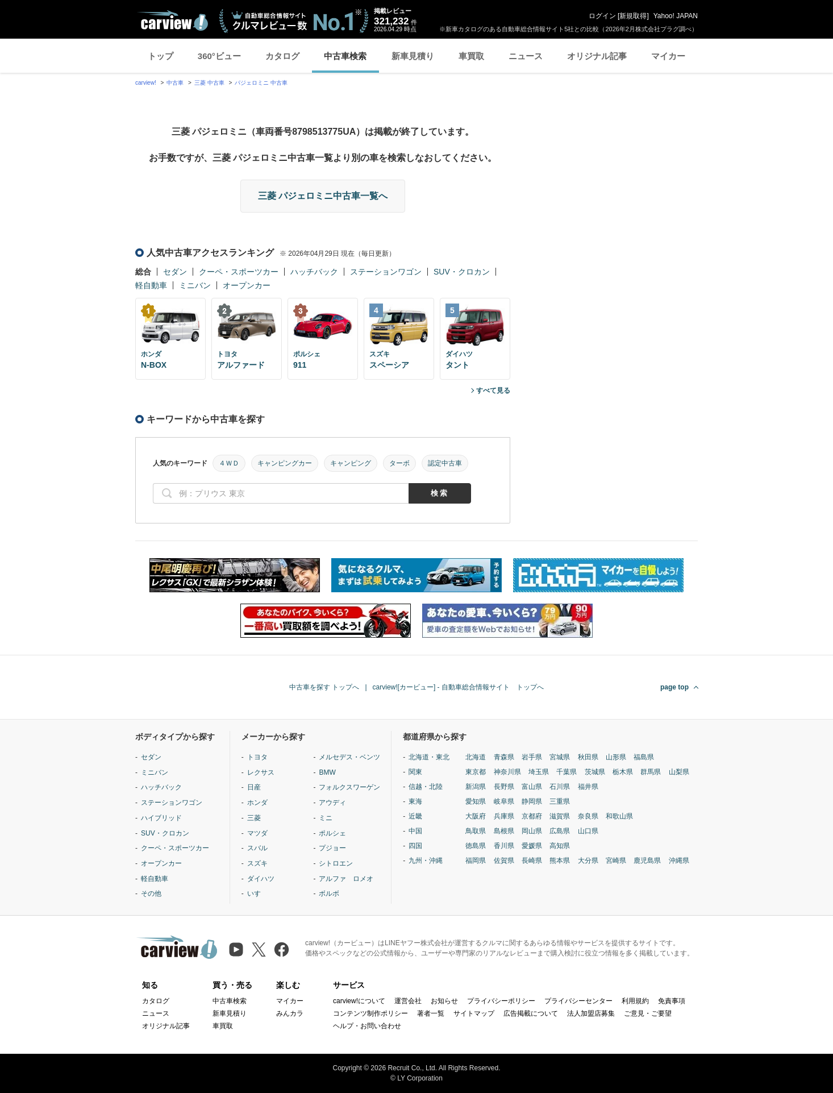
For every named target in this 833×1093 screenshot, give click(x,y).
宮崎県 (616, 861)
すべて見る (493, 390)
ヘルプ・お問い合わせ (367, 1026)
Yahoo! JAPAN (675, 16)
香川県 (504, 846)
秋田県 (588, 757)
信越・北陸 (426, 787)
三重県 (559, 801)
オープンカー (246, 285)
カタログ (282, 56)
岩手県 (532, 757)
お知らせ (444, 1001)
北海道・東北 (429, 757)
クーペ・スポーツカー (238, 271)
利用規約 (635, 1001)
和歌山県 (619, 816)
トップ (160, 56)
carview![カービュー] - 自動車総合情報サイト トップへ (458, 687)
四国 (415, 846)
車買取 (471, 56)
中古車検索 (345, 56)
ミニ (325, 818)
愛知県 (475, 801)
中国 (415, 831)
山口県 (588, 831)
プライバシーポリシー (501, 1001)
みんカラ (289, 1013)
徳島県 (475, 846)
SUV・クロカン (462, 271)
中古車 (175, 83)
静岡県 (532, 801)
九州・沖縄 (426, 861)
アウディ (332, 803)
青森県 (504, 757)
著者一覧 (430, 1013)
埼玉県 (538, 772)
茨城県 (595, 772)
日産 (254, 787)
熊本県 (559, 861)
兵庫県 (504, 816)
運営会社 (408, 1001)
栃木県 (623, 772)
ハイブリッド (161, 818)
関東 (415, 772)
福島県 (644, 757)
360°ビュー (219, 56)
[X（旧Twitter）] (258, 949)
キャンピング (350, 463)
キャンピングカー (284, 463)
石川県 (559, 787)
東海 (415, 801)
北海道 (475, 757)
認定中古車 (445, 463)
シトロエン (336, 863)
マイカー (668, 56)
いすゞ (257, 893)
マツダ (257, 833)
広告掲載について (530, 1013)
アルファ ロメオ (346, 879)
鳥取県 (475, 831)
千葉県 (566, 772)
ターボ (399, 463)
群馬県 (650, 772)
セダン (175, 271)
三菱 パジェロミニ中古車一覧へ (323, 196)
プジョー (332, 848)
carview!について (359, 1001)
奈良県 (588, 816)
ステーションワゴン (386, 271)
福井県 (588, 787)
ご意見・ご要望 (648, 1013)
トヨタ (257, 757)
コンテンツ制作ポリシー (370, 1013)
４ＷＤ (229, 463)
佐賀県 (504, 861)
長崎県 (532, 861)
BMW (327, 772)
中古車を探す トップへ (324, 687)
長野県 (504, 787)
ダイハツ (260, 879)
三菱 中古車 (209, 83)
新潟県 (475, 787)
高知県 (559, 846)
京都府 (532, 816)
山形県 (616, 757)
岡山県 (532, 831)
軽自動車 (151, 285)
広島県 (559, 831)
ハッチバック (314, 271)
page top (674, 687)
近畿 (415, 816)
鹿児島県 (647, 861)
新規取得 (633, 16)
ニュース (526, 56)
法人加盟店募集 (591, 1013)
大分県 (588, 861)
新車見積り (412, 56)
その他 (151, 893)
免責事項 (671, 1001)
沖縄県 (679, 861)
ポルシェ (332, 833)
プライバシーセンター (578, 1001)
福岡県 (475, 861)
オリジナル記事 (597, 56)
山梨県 (679, 772)
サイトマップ (473, 1013)
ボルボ (329, 893)
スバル (257, 848)
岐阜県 (504, 801)
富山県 (532, 787)
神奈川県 (507, 772)
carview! (145, 83)
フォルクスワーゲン (349, 787)
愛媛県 (532, 846)
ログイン (602, 16)
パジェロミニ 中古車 (261, 83)
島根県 (504, 831)
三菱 (254, 818)
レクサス (260, 772)
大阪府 (475, 816)
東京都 (475, 772)
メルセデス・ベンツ (349, 757)
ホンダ (257, 803)
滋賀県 (559, 816)
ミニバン (195, 285)
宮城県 (559, 757)
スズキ (257, 863)
